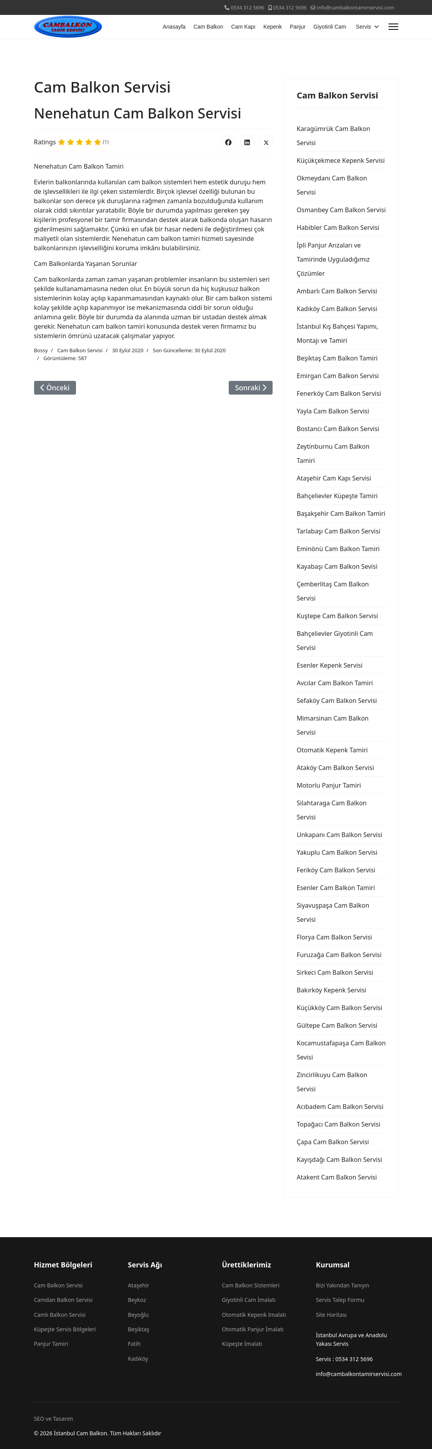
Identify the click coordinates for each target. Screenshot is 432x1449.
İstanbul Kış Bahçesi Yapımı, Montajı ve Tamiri (337, 333)
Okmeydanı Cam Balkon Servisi (331, 185)
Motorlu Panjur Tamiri (328, 785)
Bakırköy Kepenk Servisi (331, 990)
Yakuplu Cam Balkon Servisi (336, 852)
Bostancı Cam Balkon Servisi (337, 428)
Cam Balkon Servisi (80, 350)
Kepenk (272, 27)
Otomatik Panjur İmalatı (253, 1329)
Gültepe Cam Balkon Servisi (336, 1025)
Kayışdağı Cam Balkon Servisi (339, 1159)
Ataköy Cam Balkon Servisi (335, 767)
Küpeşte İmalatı (242, 1343)
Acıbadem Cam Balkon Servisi (339, 1106)
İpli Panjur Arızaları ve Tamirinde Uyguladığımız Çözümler (333, 259)
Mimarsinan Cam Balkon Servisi (332, 725)
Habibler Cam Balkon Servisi (337, 227)
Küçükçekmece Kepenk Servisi (340, 160)
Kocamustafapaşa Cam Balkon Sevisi (340, 1050)
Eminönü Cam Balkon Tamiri (338, 548)
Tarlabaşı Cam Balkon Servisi (338, 531)
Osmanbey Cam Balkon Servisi (340, 210)
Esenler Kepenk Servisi (329, 665)
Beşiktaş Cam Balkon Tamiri (337, 358)
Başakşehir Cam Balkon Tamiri (340, 513)
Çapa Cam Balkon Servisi (332, 1142)
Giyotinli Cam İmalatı (249, 1299)
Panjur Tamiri (51, 1343)
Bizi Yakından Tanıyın (342, 1285)
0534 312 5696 (247, 7)
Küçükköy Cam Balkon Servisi (339, 1007)
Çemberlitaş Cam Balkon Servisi (332, 591)
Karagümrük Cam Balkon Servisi (333, 135)
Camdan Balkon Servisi (63, 1299)
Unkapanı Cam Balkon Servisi (339, 834)
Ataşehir (139, 1285)
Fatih (134, 1343)
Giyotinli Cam (329, 27)
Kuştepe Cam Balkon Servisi (337, 616)
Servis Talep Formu (340, 1299)
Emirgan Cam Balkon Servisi (337, 375)
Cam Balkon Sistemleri (251, 1285)
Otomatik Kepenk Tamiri (331, 750)
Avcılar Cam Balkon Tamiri (334, 683)
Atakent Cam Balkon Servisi (336, 1177)
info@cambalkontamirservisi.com (355, 7)
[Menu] (393, 26)
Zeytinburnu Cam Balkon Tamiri (332, 453)
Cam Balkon (208, 27)
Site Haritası (331, 1314)
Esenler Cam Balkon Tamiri (335, 887)
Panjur (297, 27)
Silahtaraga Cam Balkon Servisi (331, 810)
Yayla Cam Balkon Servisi (332, 411)
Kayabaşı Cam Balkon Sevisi (336, 566)
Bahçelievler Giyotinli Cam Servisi (334, 640)
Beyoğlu (138, 1314)
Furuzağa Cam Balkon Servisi (338, 954)
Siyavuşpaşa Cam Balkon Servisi (332, 912)
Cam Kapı (243, 27)
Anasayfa (174, 27)
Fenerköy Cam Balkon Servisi (338, 393)
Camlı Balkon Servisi (60, 1314)
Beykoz (137, 1299)
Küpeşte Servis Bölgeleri (65, 1329)
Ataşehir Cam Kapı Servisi (333, 478)
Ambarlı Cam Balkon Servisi (336, 291)
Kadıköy (138, 1358)
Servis (363, 27)
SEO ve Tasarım (53, 1418)
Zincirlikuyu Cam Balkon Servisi (331, 1081)
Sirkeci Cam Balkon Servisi (334, 972)
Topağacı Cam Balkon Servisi (338, 1124)
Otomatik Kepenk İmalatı (254, 1314)
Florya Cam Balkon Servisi (334, 937)
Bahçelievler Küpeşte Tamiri (337, 495)
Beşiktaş (138, 1329)
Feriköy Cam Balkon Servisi (335, 870)
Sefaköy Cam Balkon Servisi (336, 700)
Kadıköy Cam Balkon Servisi (336, 308)
